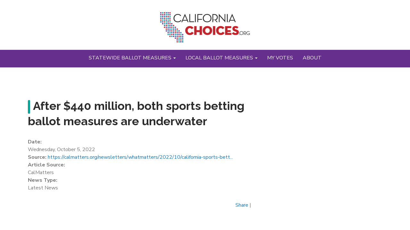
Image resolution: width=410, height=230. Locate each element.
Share (241, 205)
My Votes (280, 57)
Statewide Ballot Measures (132, 57)
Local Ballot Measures (221, 57)
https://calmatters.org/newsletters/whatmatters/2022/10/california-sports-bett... (140, 157)
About (312, 57)
